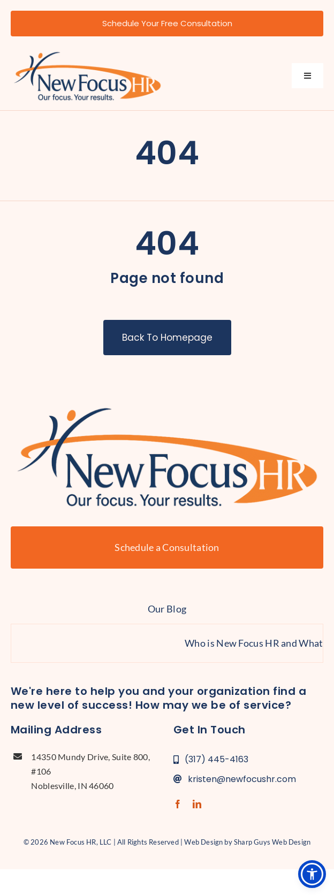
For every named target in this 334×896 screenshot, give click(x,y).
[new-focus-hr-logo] (87, 52)
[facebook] (177, 804)
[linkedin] (197, 804)
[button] (312, 874)
